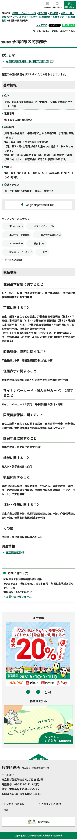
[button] (47, 5)
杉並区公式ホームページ (24, 13)
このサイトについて (52, 804)
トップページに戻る (14, 804)
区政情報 (42, 13)
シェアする (41, 25)
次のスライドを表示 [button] (38, 692)
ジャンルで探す (20, 16)
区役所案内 (44, 822)
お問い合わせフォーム (19, 596)
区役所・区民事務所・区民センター (48, 16)
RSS (6, 810)
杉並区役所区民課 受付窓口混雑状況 (29, 61)
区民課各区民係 (15, 552)
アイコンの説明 (13, 260)
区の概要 (53, 13)
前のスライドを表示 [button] (28, 692)
